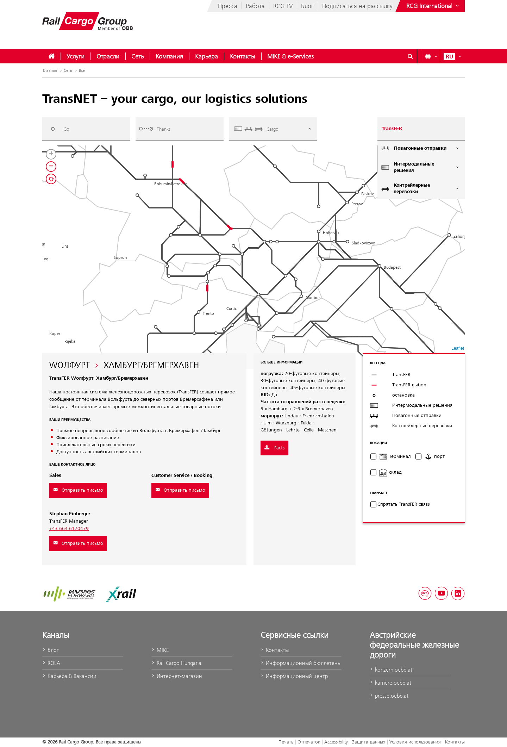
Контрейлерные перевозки (420, 188)
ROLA (51, 663)
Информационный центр (294, 676)
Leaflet (457, 348)
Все (82, 70)
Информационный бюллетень (300, 663)
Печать (285, 742)
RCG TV (283, 6)
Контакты (242, 56)
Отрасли (107, 56)
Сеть (137, 56)
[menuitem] (51, 56)
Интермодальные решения (420, 167)
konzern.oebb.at (391, 669)
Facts (274, 448)
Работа (255, 6)
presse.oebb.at (389, 695)
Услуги (75, 56)
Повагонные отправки (420, 148)
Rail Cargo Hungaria (176, 663)
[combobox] (86, 128)
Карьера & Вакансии (69, 676)
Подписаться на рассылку (357, 6)
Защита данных (368, 742)
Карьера (206, 56)
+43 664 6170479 (69, 528)
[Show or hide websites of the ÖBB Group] (433, 6)
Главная (53, 70)
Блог (307, 6)
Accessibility (336, 742)
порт (434, 456)
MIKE (160, 650)
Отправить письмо (78, 490)
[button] (440, 308)
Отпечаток (309, 742)
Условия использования (415, 742)
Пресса (227, 6)
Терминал (395, 456)
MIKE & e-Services (290, 56)
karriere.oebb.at (390, 682)
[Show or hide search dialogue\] (410, 56)
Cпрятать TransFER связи (404, 504)
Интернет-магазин (176, 676)
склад (390, 472)
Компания (169, 56)
